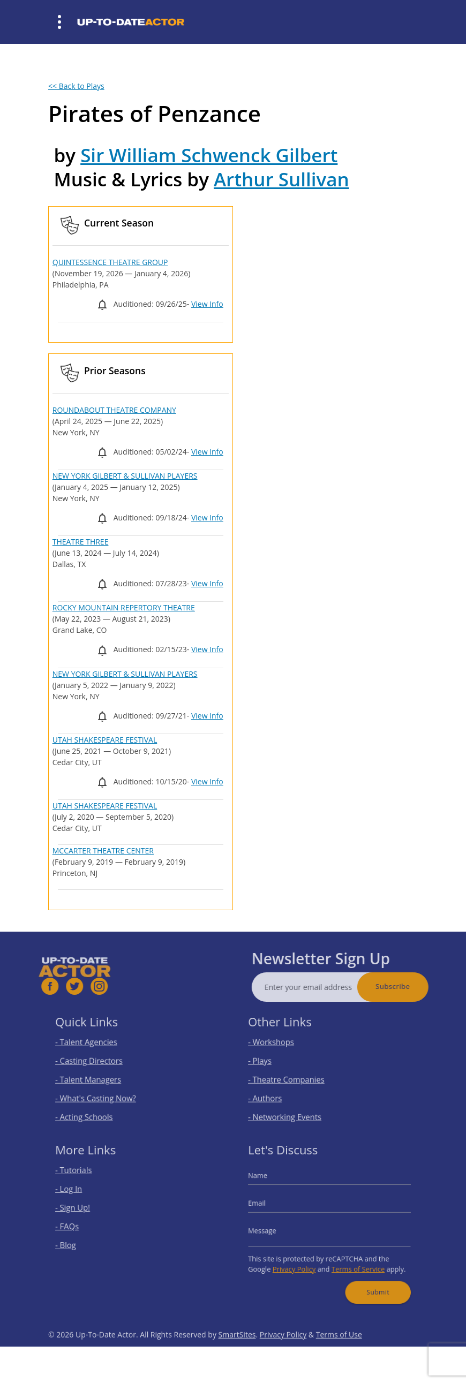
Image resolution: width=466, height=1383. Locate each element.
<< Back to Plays (76, 86)
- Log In (79, 1194)
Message (272, 1230)
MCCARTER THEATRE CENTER (103, 850)
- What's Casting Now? (102, 1093)
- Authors (275, 1093)
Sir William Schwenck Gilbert (208, 155)
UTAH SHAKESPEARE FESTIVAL (104, 740)
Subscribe (412, 986)
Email (268, 1206)
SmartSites (237, 1353)
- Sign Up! (82, 1209)
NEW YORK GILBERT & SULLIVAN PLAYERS (125, 476)
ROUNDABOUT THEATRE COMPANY (114, 410)
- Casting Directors (96, 1062)
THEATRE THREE (80, 541)
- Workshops (280, 1046)
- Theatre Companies (293, 1077)
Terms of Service (353, 1262)
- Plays (271, 1062)
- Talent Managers (96, 1077)
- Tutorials (83, 1178)
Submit (370, 1281)
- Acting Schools (92, 1109)
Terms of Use (339, 1353)
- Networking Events (292, 1109)
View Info (207, 304)
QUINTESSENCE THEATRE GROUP (110, 262)
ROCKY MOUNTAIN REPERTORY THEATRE (123, 607)
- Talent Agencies (94, 1046)
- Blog (77, 1241)
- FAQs (78, 1225)
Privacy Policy (299, 1262)
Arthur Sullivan (281, 179)
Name (269, 1183)
